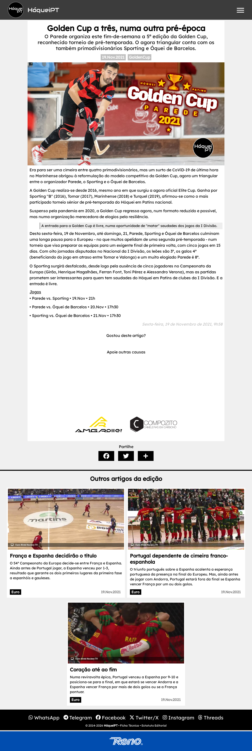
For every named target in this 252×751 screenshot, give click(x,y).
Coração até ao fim (93, 669)
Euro (15, 592)
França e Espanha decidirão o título (53, 556)
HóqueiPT (111, 725)
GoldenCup (139, 57)
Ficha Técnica (129, 725)
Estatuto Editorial (154, 725)
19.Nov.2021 (113, 57)
